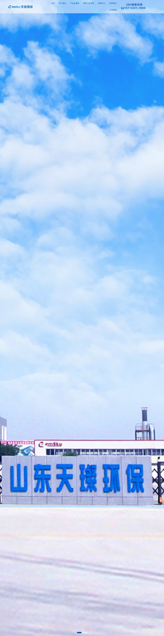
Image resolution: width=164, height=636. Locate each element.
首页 (53, 3)
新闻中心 (101, 3)
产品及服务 (74, 3)
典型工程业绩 (88, 3)
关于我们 (62, 3)
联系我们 (113, 3)
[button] (79, 632)
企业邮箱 (113, 10)
